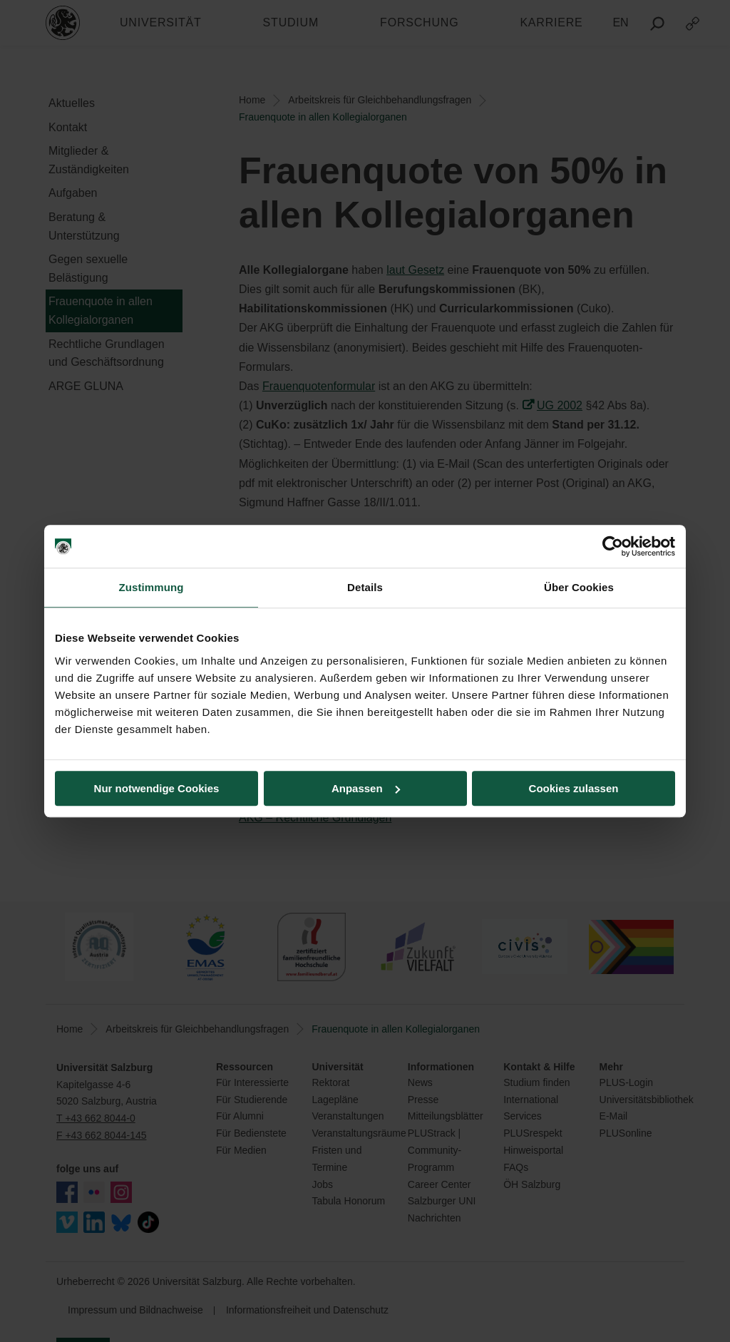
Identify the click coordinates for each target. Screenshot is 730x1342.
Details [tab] (365, 587)
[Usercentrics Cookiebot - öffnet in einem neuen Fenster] (612, 546)
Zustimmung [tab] (151, 587)
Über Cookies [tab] (579, 587)
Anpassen (365, 788)
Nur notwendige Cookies (157, 788)
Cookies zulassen (574, 788)
